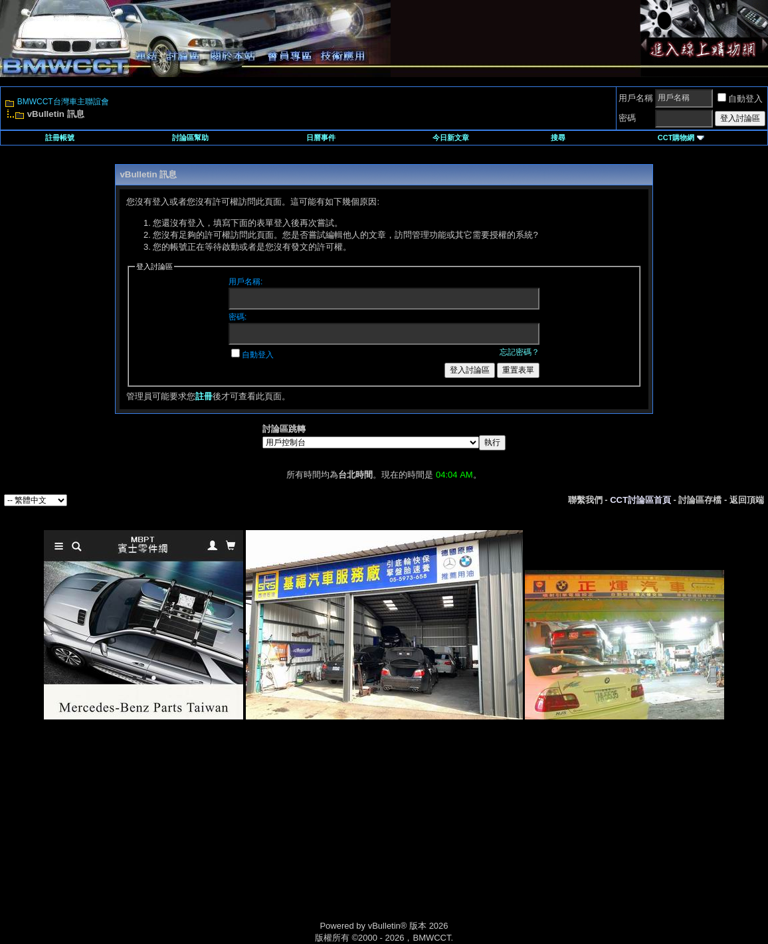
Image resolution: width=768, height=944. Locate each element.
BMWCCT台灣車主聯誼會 (63, 101)
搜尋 (558, 138)
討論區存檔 (699, 500)
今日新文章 (450, 138)
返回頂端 (746, 500)
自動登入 (740, 99)
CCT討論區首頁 (640, 500)
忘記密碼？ (519, 352)
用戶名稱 (636, 98)
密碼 (627, 118)
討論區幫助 (190, 138)
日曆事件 (321, 138)
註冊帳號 (59, 138)
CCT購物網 (681, 138)
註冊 (204, 396)
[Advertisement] (271, 835)
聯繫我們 (585, 500)
